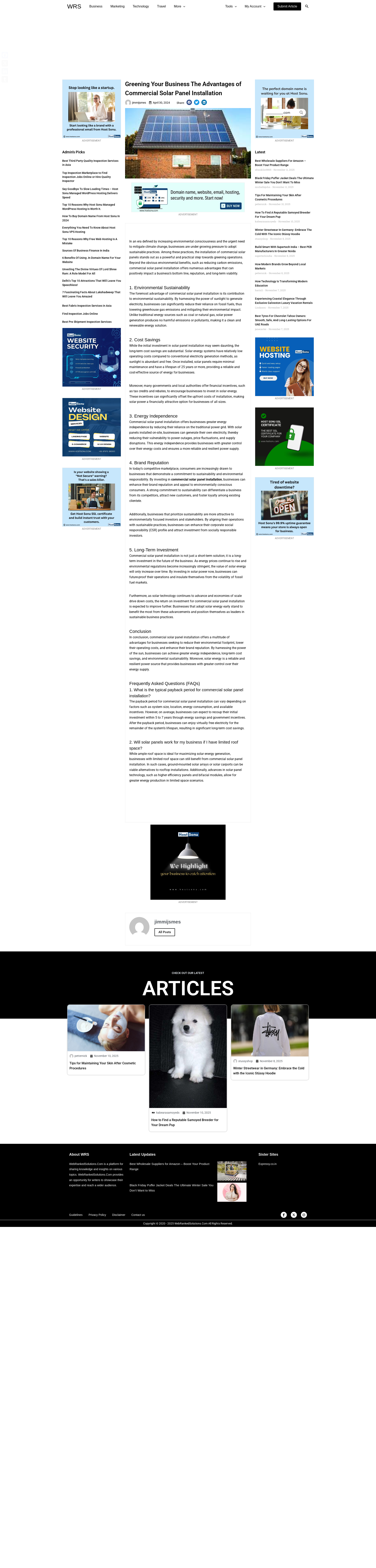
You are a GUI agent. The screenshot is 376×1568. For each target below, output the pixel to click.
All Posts (164, 932)
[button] (287, 6)
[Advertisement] (188, 43)
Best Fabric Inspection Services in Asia (87, 305)
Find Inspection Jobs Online (80, 313)
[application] (176, 6)
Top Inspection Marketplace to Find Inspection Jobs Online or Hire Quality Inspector (86, 177)
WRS (74, 6)
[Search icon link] (307, 7)
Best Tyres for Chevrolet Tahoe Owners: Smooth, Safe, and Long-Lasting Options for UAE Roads (283, 320)
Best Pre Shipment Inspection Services (87, 321)
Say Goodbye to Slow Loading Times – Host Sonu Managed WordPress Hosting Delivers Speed (90, 193)
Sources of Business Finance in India (85, 250)
